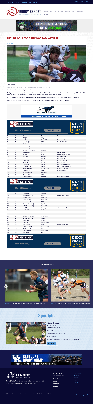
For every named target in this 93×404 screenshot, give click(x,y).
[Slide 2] (39, 345)
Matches (18, 2)
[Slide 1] (36, 345)
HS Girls (80, 12)
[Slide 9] (57, 345)
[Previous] (5, 286)
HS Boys (73, 12)
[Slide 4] (44, 345)
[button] (12, 333)
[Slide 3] (41, 345)
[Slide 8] (54, 345)
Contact (35, 2)
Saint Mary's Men (55, 327)
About (30, 2)
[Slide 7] (52, 345)
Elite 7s (67, 12)
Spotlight (24, 2)
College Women (59, 12)
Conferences (10, 2)
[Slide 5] (46, 345)
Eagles (46, 14)
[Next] (87, 286)
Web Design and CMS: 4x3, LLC (46, 394)
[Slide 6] (49, 345)
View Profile (51, 344)
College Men (48, 12)
